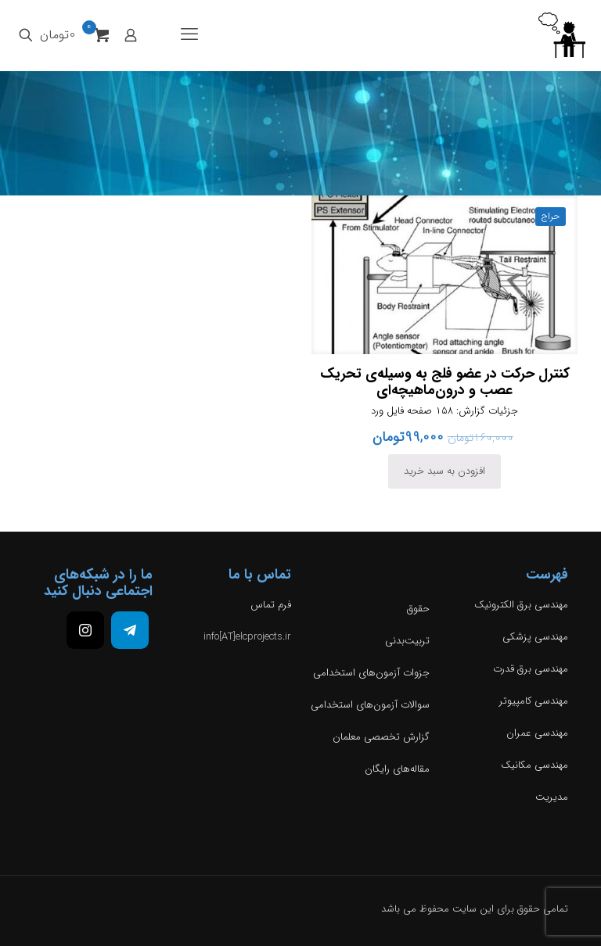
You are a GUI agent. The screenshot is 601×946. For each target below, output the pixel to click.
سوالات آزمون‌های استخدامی (370, 705)
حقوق (418, 608)
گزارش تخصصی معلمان (381, 737)
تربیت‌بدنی (407, 640)
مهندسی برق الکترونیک (521, 605)
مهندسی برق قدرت (530, 669)
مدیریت (551, 797)
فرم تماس (270, 605)
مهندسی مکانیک (534, 765)
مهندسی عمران (537, 733)
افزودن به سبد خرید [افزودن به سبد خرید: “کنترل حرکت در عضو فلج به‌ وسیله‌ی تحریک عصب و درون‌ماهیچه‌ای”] (444, 471)
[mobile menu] (189, 35)
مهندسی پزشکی (535, 637)
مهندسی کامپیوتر (533, 701)
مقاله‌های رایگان (397, 769)
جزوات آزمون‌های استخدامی (371, 673)
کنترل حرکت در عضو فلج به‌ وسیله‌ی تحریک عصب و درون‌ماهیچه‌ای (445, 382)
